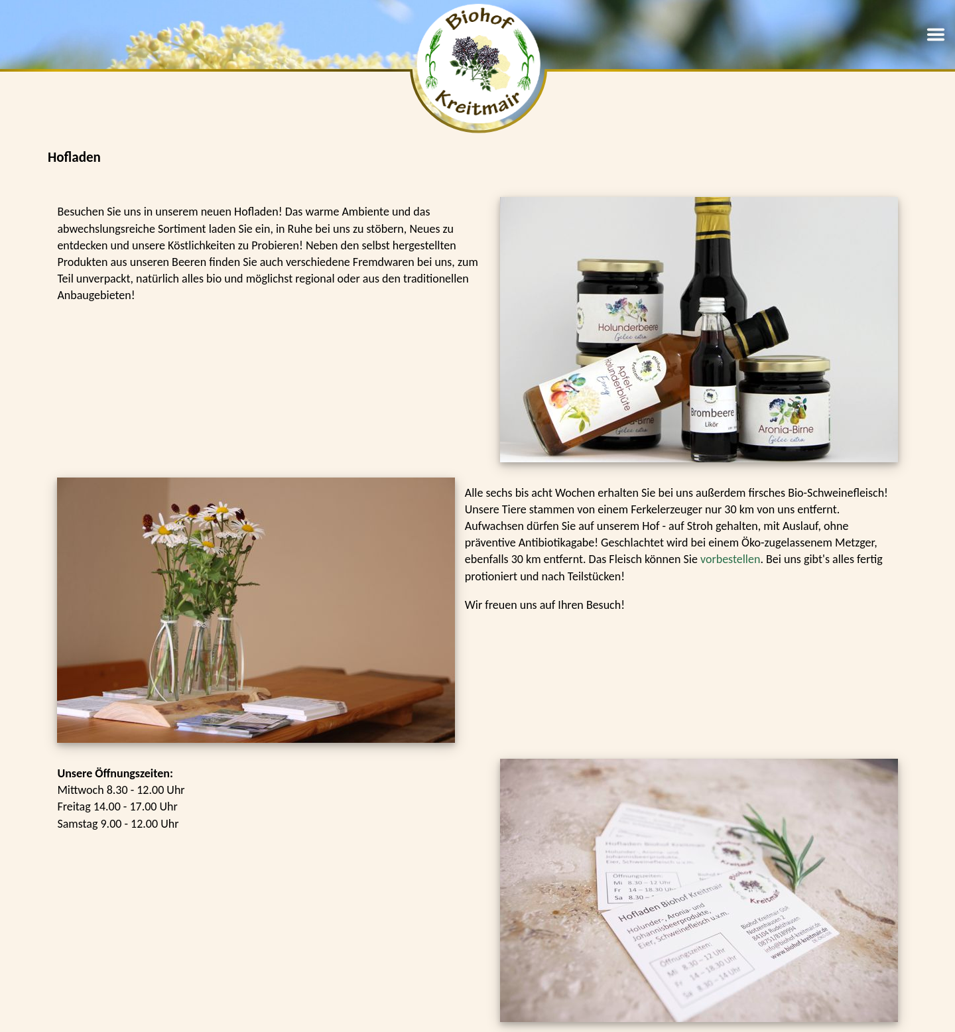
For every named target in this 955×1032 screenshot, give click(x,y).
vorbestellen (730, 559)
